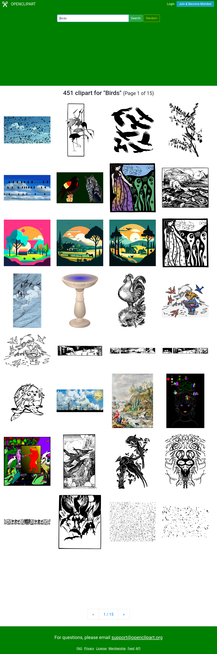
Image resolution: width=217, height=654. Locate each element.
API (138, 648)
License (101, 648)
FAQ (79, 648)
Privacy (89, 648)
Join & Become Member (195, 4)
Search (135, 18)
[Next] (123, 614)
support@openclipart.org (137, 637)
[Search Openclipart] (93, 18)
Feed (131, 648)
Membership (117, 648)
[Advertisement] (108, 54)
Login (170, 4)
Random (152, 18)
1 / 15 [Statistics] (109, 614)
